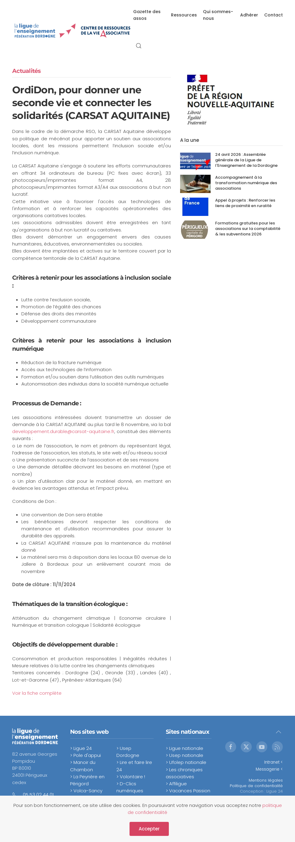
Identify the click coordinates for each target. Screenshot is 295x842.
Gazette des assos (147, 15)
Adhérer (249, 15)
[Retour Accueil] (72, 30)
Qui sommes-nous (218, 15)
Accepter (149, 829)
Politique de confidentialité (256, 786)
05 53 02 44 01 (38, 794)
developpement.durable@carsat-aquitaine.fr (63, 431)
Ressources (184, 15)
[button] (138, 46)
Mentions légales (266, 780)
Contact (273, 15)
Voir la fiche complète (37, 693)
